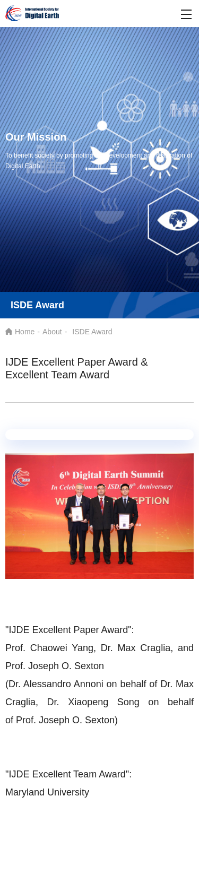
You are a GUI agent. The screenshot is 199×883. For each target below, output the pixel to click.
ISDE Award (92, 331)
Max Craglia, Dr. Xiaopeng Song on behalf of (99, 702)
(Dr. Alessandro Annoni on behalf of (90, 684)
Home (24, 331)
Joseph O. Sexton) (78, 720)
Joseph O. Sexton (66, 666)
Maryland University (47, 792)
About (52, 331)
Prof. (27, 720)
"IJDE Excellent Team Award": (68, 774)
